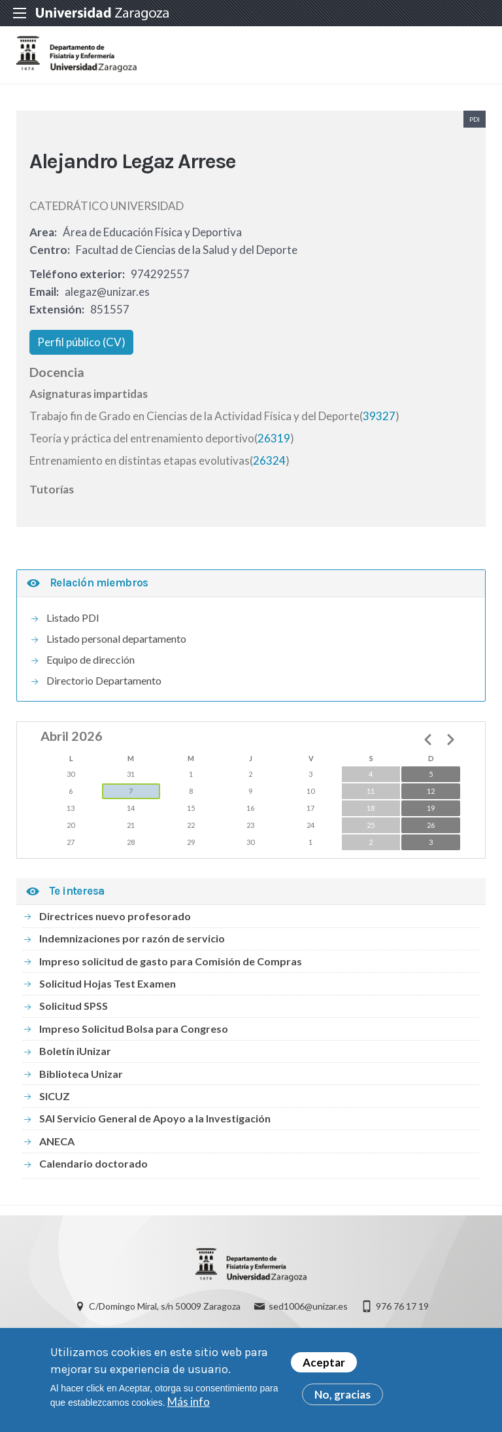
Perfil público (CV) (81, 348)
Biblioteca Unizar (81, 1079)
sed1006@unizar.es (308, 1314)
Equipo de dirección (90, 664)
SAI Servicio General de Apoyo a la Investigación (155, 1124)
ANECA (57, 1146)
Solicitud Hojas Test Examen (107, 988)
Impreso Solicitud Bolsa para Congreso (133, 1034)
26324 (269, 466)
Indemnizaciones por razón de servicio (132, 943)
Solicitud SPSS (73, 1011)
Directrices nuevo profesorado (115, 921)
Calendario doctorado (93, 1168)
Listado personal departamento (116, 643)
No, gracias (342, 1396)
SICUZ (54, 1101)
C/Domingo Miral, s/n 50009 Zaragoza (165, 1314)
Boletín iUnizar (75, 1056)
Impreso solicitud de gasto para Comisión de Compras (170, 966)
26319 (274, 443)
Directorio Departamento (103, 685)
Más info (188, 1403)
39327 (379, 421)
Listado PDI (72, 623)
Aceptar (324, 1364)
